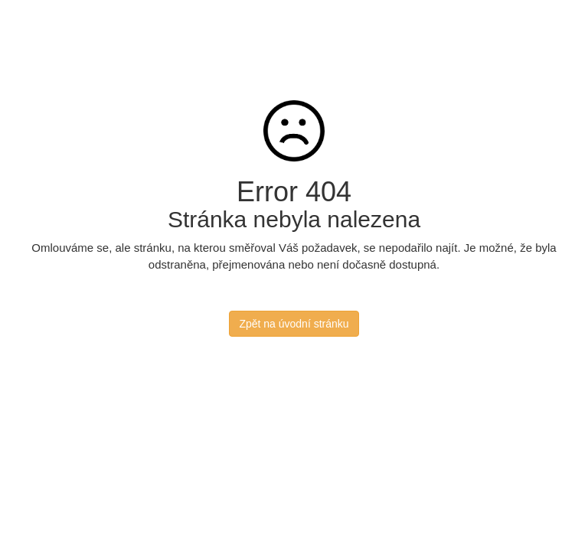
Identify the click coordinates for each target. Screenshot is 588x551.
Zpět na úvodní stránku (293, 324)
